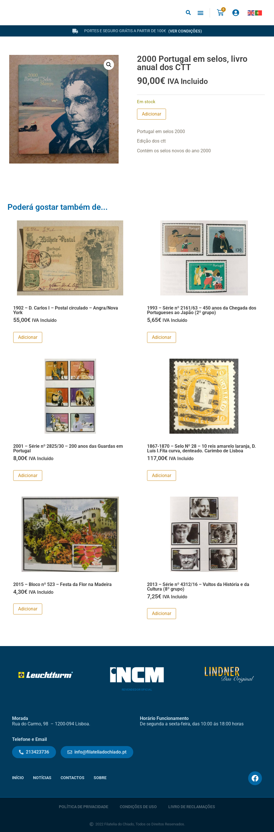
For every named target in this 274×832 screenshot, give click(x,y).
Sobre (100, 777)
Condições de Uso (138, 806)
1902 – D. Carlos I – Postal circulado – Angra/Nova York (65, 310)
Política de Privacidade (83, 806)
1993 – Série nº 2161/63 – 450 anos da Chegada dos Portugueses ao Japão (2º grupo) (201, 310)
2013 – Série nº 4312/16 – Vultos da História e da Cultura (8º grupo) (198, 587)
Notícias (42, 777)
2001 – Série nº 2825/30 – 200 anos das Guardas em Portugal (68, 448)
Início (18, 777)
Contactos (72, 777)
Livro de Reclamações (191, 806)
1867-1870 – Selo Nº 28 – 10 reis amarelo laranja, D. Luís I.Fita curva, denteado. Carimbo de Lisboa (201, 448)
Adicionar (151, 114)
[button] (188, 13)
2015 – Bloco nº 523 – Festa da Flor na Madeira (62, 584)
